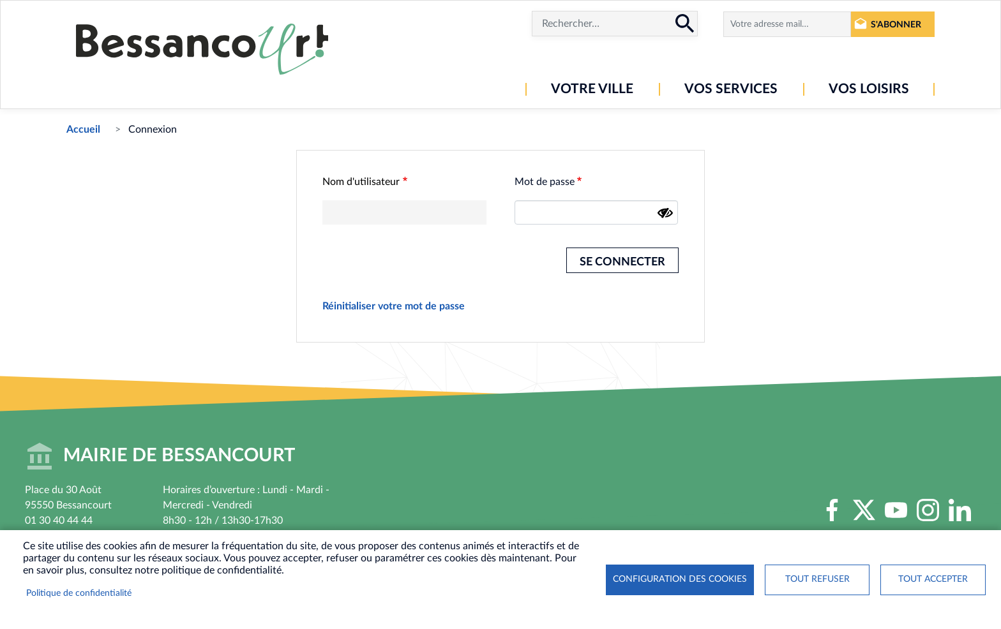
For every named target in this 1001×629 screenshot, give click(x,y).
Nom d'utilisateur (361, 182)
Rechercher (685, 23)
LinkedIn (960, 509)
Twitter (864, 509)
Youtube (896, 509)
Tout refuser (817, 579)
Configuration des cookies (680, 579)
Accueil (83, 129)
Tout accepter (933, 579)
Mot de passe (545, 182)
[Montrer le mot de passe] (665, 213)
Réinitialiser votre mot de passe (393, 306)
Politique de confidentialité (79, 593)
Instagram (928, 509)
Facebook (832, 509)
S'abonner (896, 24)
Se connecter (622, 261)
